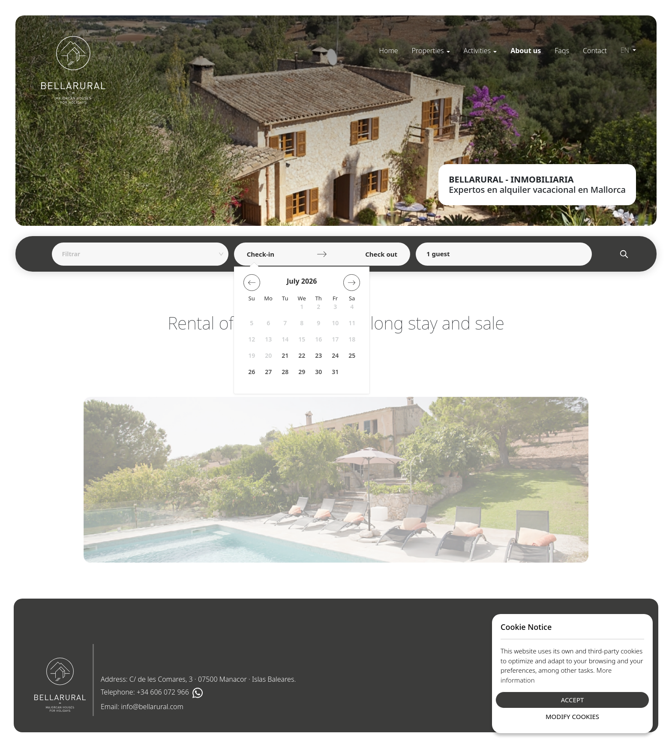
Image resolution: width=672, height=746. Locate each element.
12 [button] (251, 339)
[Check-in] (278, 254)
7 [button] (285, 323)
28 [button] (285, 372)
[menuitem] (388, 50)
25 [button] (351, 355)
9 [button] (318, 323)
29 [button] (301, 372)
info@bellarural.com (152, 706)
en (626, 50)
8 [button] (301, 323)
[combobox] (137, 254)
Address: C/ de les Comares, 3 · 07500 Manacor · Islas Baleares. (198, 679)
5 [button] (251, 323)
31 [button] (335, 372)
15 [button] (301, 339)
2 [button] (318, 307)
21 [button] (285, 355)
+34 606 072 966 (163, 692)
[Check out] (365, 254)
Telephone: (152, 693)
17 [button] (335, 339)
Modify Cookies (572, 716)
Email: (142, 706)
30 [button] (318, 372)
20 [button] (268, 355)
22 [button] (301, 355)
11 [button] (351, 323)
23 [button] (318, 355)
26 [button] (251, 372)
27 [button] (268, 372)
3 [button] (335, 307)
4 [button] (352, 307)
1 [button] (301, 307)
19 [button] (251, 355)
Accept (572, 699)
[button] (431, 50)
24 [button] (335, 355)
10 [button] (335, 323)
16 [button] (318, 339)
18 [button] (351, 339)
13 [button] (268, 339)
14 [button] (285, 339)
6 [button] (268, 323)
